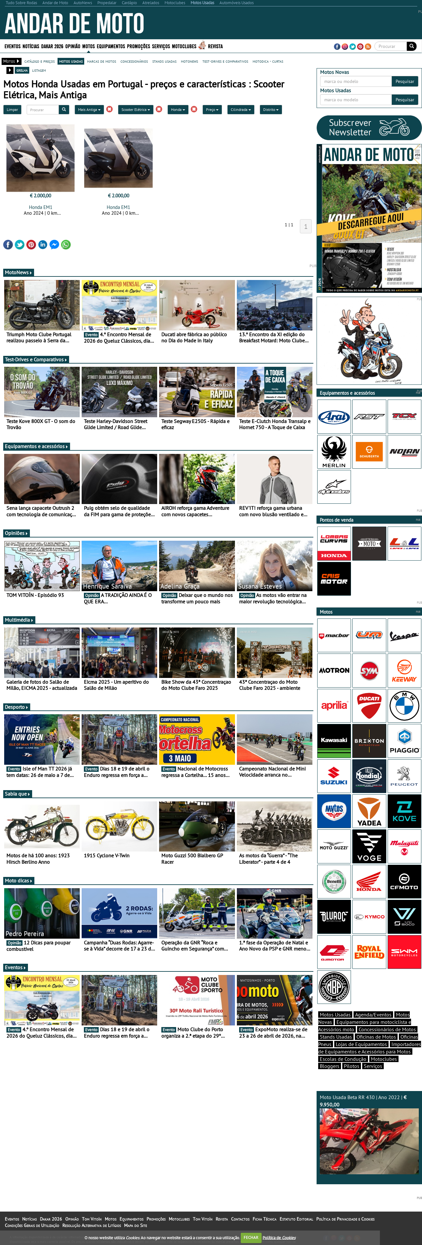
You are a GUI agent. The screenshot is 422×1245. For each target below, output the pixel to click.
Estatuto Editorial (296, 1219)
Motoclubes (184, 45)
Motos (88, 45)
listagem (39, 70)
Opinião (72, 45)
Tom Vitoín (92, 1219)
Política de (279, 1237)
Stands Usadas (336, 1036)
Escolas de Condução (343, 1059)
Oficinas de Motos (376, 1036)
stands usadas (164, 61)
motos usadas (71, 61)
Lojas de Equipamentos (361, 1044)
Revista (215, 45)
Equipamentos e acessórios (36, 446)
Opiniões (16, 533)
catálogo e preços (39, 61)
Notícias (30, 45)
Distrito (271, 109)
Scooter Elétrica (135, 109)
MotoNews (18, 272)
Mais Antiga (89, 109)
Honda (178, 109)
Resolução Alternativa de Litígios (91, 1225)
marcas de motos (101, 61)
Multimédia (19, 620)
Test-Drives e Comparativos (36, 359)
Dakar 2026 (52, 45)
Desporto (17, 707)
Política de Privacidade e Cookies (345, 1219)
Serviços (161, 45)
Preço (212, 109)
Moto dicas (19, 880)
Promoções (138, 45)
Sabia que (18, 793)
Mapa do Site (135, 1225)
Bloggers (329, 1066)
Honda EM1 (40, 207)
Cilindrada (241, 109)
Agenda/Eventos (373, 1014)
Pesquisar (405, 81)
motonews (189, 61)
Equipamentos (111, 45)
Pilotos (351, 1066)
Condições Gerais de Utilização (32, 1225)
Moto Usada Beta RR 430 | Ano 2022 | (369, 1134)
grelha (22, 70)
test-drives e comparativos (225, 61)
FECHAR (251, 1237)
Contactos (240, 1219)
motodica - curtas (268, 61)
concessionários (134, 61)
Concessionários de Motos (387, 1029)
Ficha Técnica (264, 1219)
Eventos (12, 45)
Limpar (12, 109)
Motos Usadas (335, 1014)
